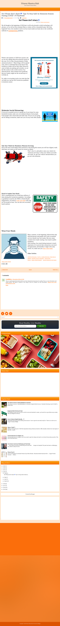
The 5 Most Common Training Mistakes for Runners (19, 402)
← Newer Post (4, 269)
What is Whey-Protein (6, 261)
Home (30, 269)
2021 (4, 469)
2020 (4, 471)
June (5, 473)
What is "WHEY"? (11, 427)
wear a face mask (47, 248)
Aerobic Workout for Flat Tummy (49, 260)
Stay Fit (39, 256)
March (5, 481)
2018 (4, 483)
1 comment (23, 18)
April (5, 479)
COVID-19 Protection (32, 256)
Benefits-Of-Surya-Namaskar (38, 258)
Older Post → (56, 269)
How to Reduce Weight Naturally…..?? (16, 419)
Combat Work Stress (45, 256)
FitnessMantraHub (8, 18)
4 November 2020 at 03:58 (18, 279)
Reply (7, 285)
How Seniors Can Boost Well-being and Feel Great (19, 444)
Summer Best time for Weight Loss (15, 435)
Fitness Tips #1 (11, 452)
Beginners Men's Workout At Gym (15, 411)
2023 (4, 468)
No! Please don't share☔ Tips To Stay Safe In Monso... (16, 474)
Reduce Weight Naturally (37, 260)
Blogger (33, 494)
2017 (4, 485)
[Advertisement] (30, 46)
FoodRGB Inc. (9, 279)
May (5, 477)
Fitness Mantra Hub (30, 3)
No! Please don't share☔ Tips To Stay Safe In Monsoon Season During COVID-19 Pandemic (28, 14)
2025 (4, 466)
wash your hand (20, 200)
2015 (4, 489)
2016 (4, 487)
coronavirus (13, 31)
